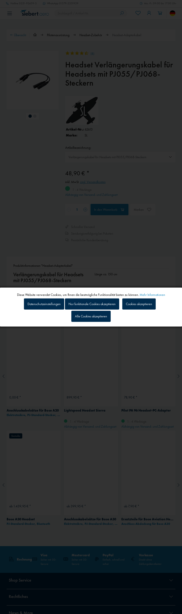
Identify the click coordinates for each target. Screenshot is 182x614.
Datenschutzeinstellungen (44, 304)
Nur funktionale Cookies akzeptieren (92, 304)
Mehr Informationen (152, 295)
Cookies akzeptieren (139, 304)
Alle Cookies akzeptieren (91, 316)
